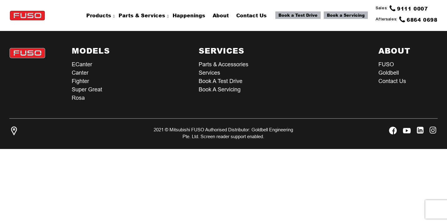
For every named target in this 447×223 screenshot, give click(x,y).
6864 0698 (418, 19)
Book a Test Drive (298, 15)
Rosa (78, 97)
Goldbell (388, 72)
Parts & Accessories (223, 64)
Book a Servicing (346, 15)
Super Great (87, 89)
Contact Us (392, 81)
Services (209, 72)
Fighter (80, 81)
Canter (80, 72)
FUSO (386, 64)
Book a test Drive (220, 81)
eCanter (82, 64)
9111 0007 (409, 8)
